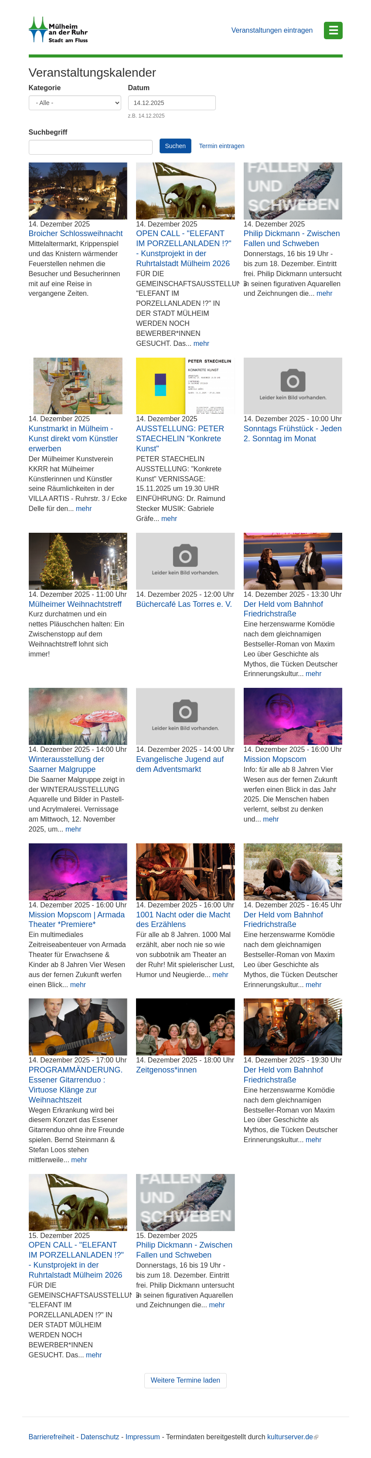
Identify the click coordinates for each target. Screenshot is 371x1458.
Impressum (143, 1437)
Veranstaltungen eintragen (272, 30)
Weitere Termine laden (186, 1380)
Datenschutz (100, 1437)
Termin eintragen (221, 145)
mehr (201, 343)
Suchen (175, 145)
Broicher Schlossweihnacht (76, 233)
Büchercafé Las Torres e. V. (184, 604)
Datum (139, 87)
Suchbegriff (48, 132)
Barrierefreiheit (52, 1437)
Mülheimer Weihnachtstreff (75, 604)
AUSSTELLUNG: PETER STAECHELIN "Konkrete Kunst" (180, 438)
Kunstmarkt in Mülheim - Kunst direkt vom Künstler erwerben (73, 438)
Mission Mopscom (275, 759)
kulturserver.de (292, 1437)
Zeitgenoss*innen (166, 1070)
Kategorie (45, 87)
